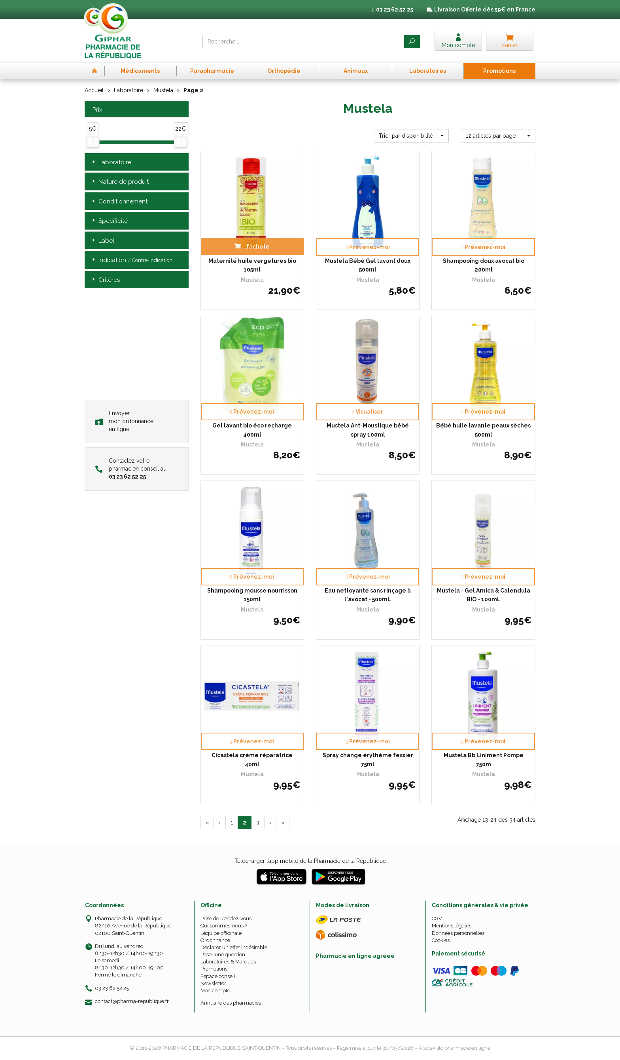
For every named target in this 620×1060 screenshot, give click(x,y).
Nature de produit (120, 182)
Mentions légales (451, 926)
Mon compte (215, 991)
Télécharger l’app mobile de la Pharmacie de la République (310, 861)
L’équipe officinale (221, 933)
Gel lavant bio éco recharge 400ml (252, 429)
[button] (411, 135)
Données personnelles (458, 933)
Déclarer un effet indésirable (233, 947)
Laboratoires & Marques (228, 962)
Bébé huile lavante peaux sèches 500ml (483, 429)
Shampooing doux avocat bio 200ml (483, 265)
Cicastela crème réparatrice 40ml (252, 759)
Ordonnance (215, 940)
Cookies (441, 940)
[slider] (92, 142)
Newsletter (213, 983)
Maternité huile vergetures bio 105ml (252, 265)
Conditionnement (119, 202)
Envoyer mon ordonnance (124, 421)
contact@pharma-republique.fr (132, 1001)
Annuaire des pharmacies (230, 1003)
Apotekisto (454, 1048)
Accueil (94, 90)
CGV (437, 918)
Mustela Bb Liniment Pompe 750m (484, 759)
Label (102, 241)
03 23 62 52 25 (112, 988)
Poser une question (222, 954)
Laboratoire (128, 90)
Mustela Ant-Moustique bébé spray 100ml (368, 429)
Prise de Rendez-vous (225, 918)
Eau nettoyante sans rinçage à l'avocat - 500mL (368, 594)
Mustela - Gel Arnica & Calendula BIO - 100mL (483, 594)
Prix (96, 109)
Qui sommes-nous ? (223, 926)
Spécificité (109, 221)
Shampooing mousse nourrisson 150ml (252, 594)
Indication (131, 260)
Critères (105, 280)
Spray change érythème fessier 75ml (368, 759)
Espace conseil (217, 976)
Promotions (213, 969)
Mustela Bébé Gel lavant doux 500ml (367, 265)
